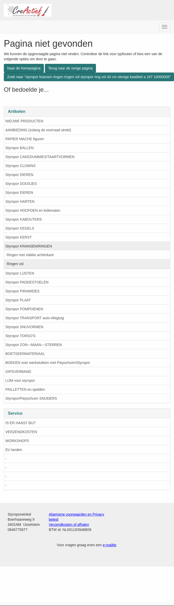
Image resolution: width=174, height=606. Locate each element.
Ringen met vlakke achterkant (30, 255)
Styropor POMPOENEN (24, 309)
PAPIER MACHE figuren (24, 139)
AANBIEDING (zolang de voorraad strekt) (38, 130)
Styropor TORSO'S (20, 336)
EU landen (13, 450)
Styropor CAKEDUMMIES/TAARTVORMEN (39, 157)
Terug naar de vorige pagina (70, 68)
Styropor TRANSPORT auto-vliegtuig (34, 318)
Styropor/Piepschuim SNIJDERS (31, 398)
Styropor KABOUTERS (23, 219)
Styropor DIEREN (19, 175)
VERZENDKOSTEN (21, 432)
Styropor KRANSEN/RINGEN (28, 246)
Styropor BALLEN (19, 148)
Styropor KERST (18, 237)
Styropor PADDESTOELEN (26, 282)
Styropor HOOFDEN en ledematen (32, 210)
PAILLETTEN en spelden (25, 389)
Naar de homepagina (24, 68)
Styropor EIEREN (19, 193)
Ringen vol (15, 264)
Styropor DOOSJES (21, 184)
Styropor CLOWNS (20, 166)
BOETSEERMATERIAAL (25, 354)
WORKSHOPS (17, 441)
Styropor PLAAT (18, 300)
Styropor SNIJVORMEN (24, 327)
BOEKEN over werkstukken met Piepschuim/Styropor (47, 363)
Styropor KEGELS (19, 228)
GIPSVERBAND (18, 372)
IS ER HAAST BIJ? (20, 423)
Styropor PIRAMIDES (22, 291)
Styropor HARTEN (19, 201)
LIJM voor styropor (20, 380)
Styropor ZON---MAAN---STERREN (33, 345)
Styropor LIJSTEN (19, 273)
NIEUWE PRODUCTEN (24, 121)
